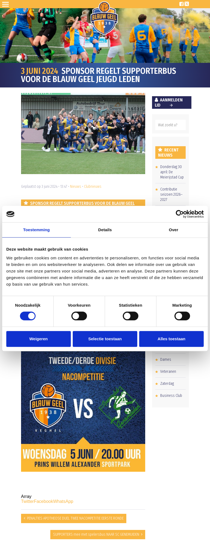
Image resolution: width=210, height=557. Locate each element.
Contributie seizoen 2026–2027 (171, 194)
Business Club (171, 395)
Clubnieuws (92, 186)
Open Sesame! (6, 4)
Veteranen (168, 371)
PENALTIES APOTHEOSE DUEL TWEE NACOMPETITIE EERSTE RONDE (75, 518)
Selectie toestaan (105, 338)
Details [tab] (105, 229)
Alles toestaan (171, 338)
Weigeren (38, 338)
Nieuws (75, 186)
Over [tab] (173, 229)
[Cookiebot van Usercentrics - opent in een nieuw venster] (180, 214)
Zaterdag (167, 383)
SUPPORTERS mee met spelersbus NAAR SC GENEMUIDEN (96, 534)
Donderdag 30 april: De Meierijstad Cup (172, 172)
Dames (165, 359)
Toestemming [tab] (36, 229)
